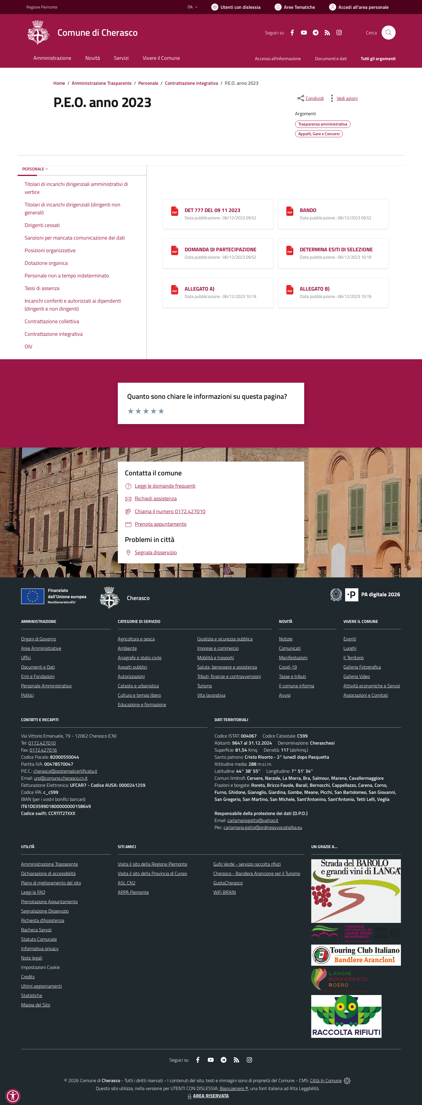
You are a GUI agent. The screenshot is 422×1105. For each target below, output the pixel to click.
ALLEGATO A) (200, 289)
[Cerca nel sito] (389, 33)
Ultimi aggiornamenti (41, 985)
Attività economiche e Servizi (371, 685)
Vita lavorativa (211, 695)
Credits (28, 976)
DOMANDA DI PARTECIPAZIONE (220, 249)
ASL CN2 (126, 882)
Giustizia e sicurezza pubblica (225, 638)
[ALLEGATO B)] (290, 289)
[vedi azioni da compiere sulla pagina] (342, 98)
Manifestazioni (293, 657)
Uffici (26, 657)
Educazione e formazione (142, 704)
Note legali (31, 957)
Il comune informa (296, 685)
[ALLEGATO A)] (174, 289)
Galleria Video (356, 676)
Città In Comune (326, 1080)
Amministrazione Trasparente (102, 83)
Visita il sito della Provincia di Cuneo (152, 873)
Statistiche (31, 995)
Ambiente (127, 648)
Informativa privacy (40, 948)
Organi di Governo (38, 638)
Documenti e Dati (38, 666)
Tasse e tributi (292, 676)
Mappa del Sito (35, 1004)
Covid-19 (288, 666)
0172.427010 (42, 742)
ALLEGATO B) (315, 289)
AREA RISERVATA (207, 1095)
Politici (27, 695)
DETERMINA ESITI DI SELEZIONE (336, 249)
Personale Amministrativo (46, 685)
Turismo (204, 685)
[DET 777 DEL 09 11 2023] (174, 211)
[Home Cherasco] (82, 33)
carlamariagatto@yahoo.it (252, 820)
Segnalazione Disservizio (45, 910)
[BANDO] (290, 211)
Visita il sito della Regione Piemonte (152, 863)
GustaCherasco (228, 882)
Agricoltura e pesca (136, 638)
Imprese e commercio (218, 648)
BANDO (308, 210)
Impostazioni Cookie (40, 967)
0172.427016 (43, 749)
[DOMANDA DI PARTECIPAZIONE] (174, 250)
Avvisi (284, 695)
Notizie (285, 638)
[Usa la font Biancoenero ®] (236, 7)
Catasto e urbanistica (138, 685)
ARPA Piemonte (133, 892)
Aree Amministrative (41, 648)
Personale (148, 83)
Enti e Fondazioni (38, 676)
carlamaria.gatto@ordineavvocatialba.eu (263, 827)
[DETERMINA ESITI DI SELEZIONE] (290, 250)
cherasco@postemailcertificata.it (65, 770)
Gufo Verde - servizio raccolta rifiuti (247, 863)
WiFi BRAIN (224, 892)
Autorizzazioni (131, 676)
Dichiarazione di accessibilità (48, 873)
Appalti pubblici (132, 666)
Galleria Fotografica (362, 666)
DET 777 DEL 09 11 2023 (212, 210)
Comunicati (290, 648)
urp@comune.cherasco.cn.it (61, 778)
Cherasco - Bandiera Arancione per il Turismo (256, 873)
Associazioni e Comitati (365, 695)
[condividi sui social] (310, 98)
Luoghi (349, 648)
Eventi (349, 638)
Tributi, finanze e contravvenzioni (229, 676)
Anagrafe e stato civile (139, 657)
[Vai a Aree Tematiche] (295, 7)
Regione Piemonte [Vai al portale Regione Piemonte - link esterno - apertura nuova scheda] (41, 7)
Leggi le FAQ (33, 892)
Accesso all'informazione (278, 58)
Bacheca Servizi (36, 929)
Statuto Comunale (39, 939)
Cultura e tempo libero (139, 695)
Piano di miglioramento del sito (51, 882)
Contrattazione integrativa (191, 83)
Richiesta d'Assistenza (42, 920)
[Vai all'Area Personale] (359, 7)
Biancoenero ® (234, 1088)
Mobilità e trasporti (215, 657)
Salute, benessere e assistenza (227, 666)
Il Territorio (353, 657)
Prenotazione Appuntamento (49, 901)
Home (59, 83)
